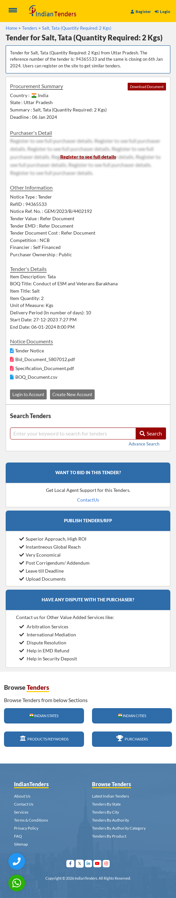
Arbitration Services (43, 626)
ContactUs (88, 500)
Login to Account (28, 394)
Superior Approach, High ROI (52, 539)
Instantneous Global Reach (50, 547)
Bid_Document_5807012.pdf (45, 359)
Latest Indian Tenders (110, 796)
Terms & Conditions (31, 820)
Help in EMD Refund (44, 650)
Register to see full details (88, 157)
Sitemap (21, 844)
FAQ (18, 836)
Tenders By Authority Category (119, 828)
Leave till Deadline (41, 571)
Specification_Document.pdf (44, 368)
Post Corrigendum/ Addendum (54, 563)
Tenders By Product (109, 836)
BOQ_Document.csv (36, 377)
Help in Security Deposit (48, 658)
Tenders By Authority (110, 820)
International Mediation (47, 634)
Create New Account (72, 394)
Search (151, 433)
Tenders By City (105, 812)
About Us (22, 796)
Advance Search (144, 443)
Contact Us (23, 804)
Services (21, 812)
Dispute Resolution (42, 642)
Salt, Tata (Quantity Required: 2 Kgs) (76, 28)
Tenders (29, 28)
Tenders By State (106, 804)
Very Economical (40, 555)
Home (11, 28)
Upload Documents (42, 579)
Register (141, 11)
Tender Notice (29, 350)
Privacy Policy (26, 828)
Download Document (147, 86)
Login (162, 11)
